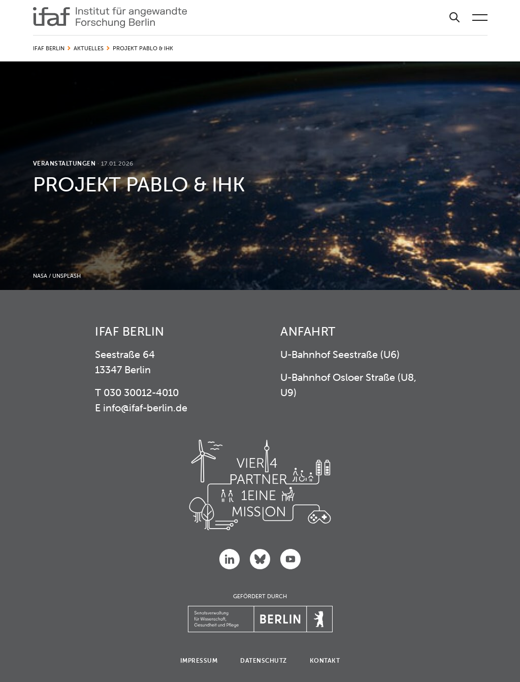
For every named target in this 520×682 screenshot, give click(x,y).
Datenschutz (263, 660)
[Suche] (454, 17)
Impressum (199, 660)
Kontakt (325, 660)
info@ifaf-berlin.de (145, 407)
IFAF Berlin (48, 48)
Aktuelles (89, 48)
